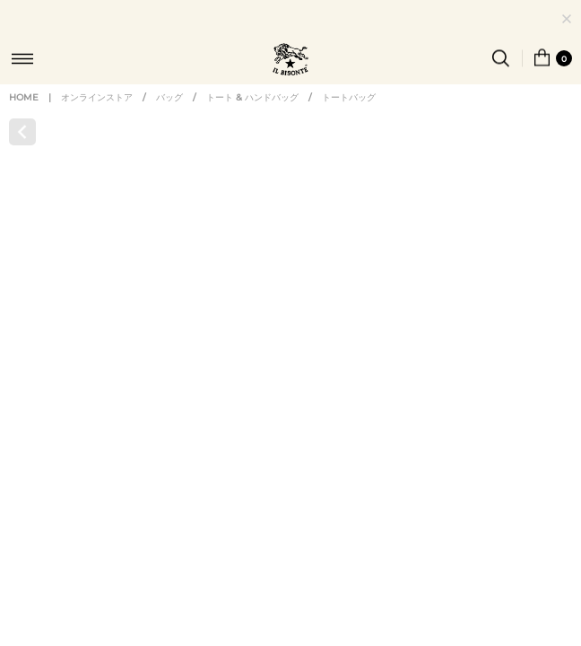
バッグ (169, 114)
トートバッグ (349, 114)
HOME (24, 114)
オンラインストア (97, 114)
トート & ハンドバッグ (252, 114)
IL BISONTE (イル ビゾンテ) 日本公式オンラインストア (290, 61)
